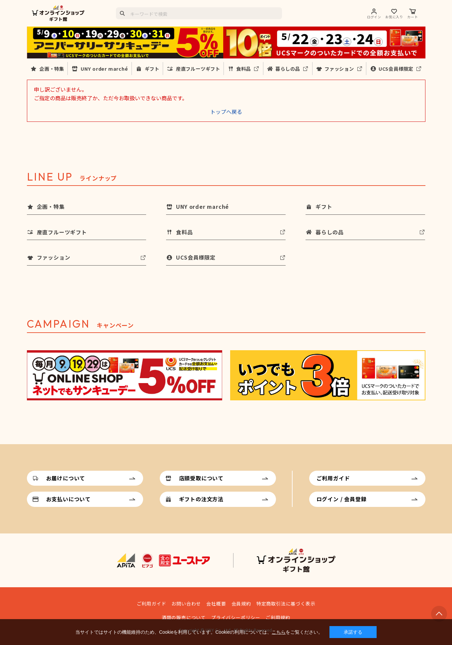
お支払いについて (68, 499)
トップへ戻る (226, 112)
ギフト (152, 68)
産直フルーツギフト (198, 68)
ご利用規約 (278, 617)
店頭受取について (201, 478)
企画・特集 (52, 68)
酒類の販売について (184, 617)
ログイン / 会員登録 (341, 499)
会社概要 (216, 603)
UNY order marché (104, 68)
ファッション (339, 68)
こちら (279, 632)
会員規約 (241, 603)
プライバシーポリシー (235, 617)
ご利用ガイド (333, 478)
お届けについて (65, 478)
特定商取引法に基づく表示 (286, 603)
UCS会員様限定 (396, 68)
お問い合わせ (186, 603)
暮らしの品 (287, 68)
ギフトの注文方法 (201, 499)
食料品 (243, 68)
